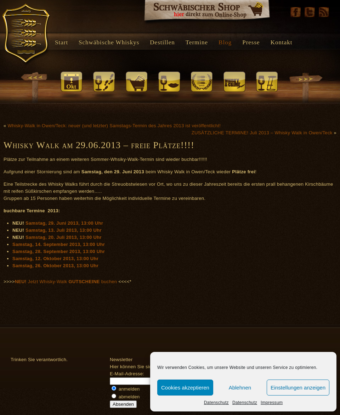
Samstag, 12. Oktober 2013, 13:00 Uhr (55, 258)
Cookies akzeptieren (185, 388)
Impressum (272, 402)
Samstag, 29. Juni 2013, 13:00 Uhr (64, 223)
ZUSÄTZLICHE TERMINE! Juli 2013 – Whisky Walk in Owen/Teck (262, 132)
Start (61, 42)
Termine (197, 42)
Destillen (162, 42)
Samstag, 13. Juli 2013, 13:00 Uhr (64, 230)
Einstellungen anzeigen (298, 388)
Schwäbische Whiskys (109, 42)
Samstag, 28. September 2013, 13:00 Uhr (58, 251)
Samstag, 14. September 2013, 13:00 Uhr (58, 244)
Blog (225, 42)
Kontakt (282, 42)
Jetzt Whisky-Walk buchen (67, 281)
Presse (251, 42)
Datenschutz (216, 402)
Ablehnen (240, 388)
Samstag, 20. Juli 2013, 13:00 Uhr (64, 237)
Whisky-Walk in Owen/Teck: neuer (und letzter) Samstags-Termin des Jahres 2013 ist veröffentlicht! (114, 125)
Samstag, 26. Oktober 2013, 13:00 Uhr (55, 265)
